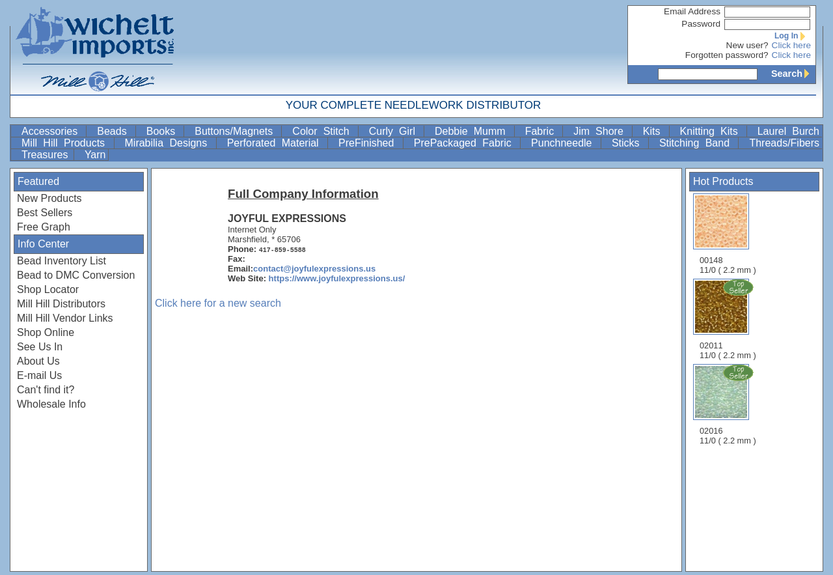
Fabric (542, 131)
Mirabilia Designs (169, 142)
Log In (792, 35)
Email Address (692, 11)
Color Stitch (323, 131)
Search (793, 73)
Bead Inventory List (61, 260)
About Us (38, 361)
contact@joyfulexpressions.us (314, 268)
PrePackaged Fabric (465, 142)
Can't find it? (45, 389)
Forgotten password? (727, 55)
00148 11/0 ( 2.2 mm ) (728, 234)
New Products (49, 198)
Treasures (46, 154)
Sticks (629, 142)
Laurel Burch (788, 131)
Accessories (52, 131)
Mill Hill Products (66, 142)
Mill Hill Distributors (61, 303)
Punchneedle (564, 142)
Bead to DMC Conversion (76, 275)
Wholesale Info (51, 404)
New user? (747, 45)
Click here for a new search (218, 303)
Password (700, 24)
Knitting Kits (712, 131)
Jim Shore (601, 131)
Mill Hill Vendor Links (65, 318)
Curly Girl (395, 131)
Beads (114, 131)
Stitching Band (697, 142)
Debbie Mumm (473, 131)
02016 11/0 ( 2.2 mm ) (729, 404)
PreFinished (369, 142)
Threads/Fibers (784, 142)
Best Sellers (44, 212)
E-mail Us (39, 375)
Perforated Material (276, 142)
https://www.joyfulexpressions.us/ (337, 278)
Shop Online (45, 332)
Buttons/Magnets (237, 131)
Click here (791, 45)
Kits (654, 131)
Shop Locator (48, 289)
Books (164, 131)
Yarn (95, 154)
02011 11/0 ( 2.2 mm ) (729, 319)
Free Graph (43, 226)
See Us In (39, 346)
